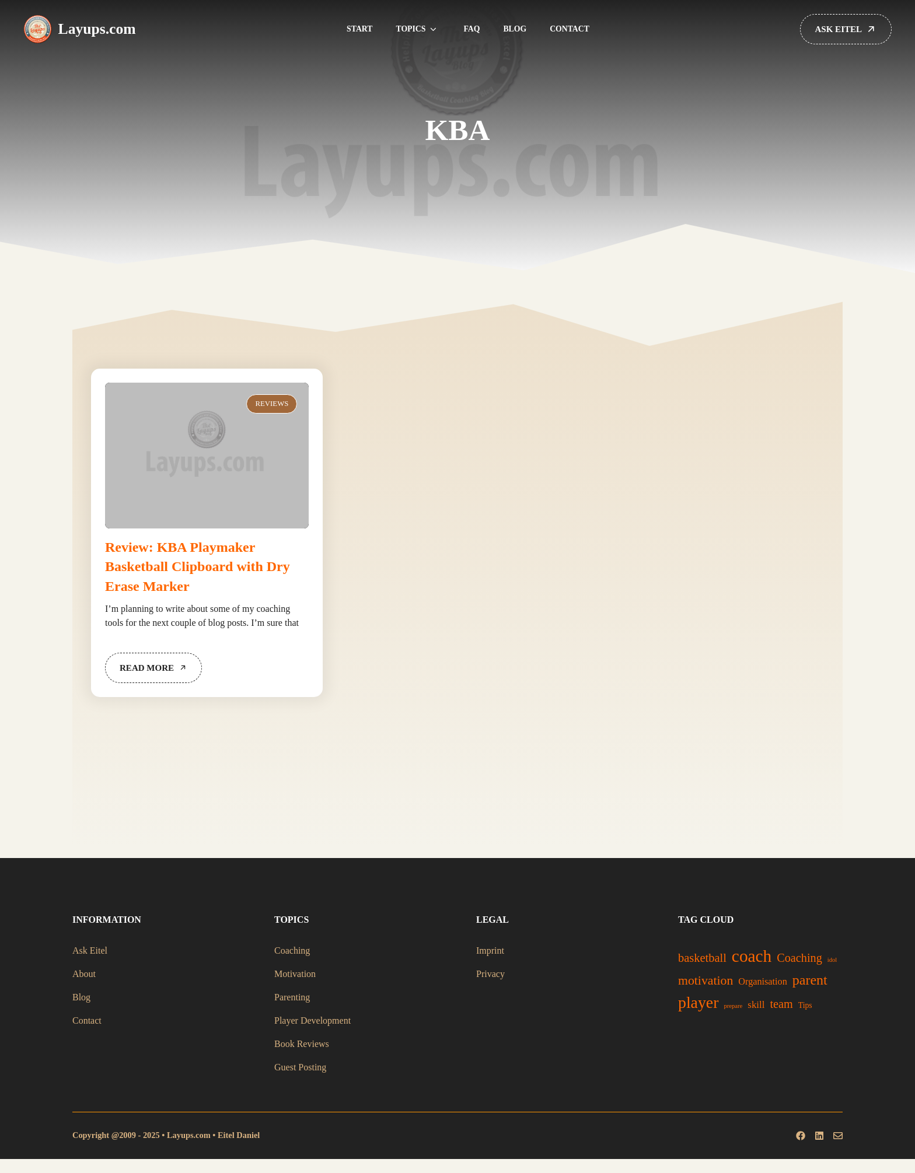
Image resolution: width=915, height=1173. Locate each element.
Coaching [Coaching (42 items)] (799, 957)
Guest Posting (300, 1067)
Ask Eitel (89, 950)
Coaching (292, 950)
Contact (569, 28)
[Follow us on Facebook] (800, 1135)
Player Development (312, 1020)
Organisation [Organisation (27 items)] (762, 981)
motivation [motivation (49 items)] (705, 981)
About (84, 974)
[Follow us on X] (819, 1135)
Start (359, 28)
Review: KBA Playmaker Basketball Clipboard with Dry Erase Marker (197, 567)
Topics (418, 29)
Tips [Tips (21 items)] (805, 1005)
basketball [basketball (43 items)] (702, 957)
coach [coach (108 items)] (751, 956)
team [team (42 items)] (781, 1003)
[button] (432, 29)
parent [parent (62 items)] (809, 980)
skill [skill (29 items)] (756, 1004)
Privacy (490, 974)
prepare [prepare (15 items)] (733, 1006)
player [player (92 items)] (698, 1002)
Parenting (292, 997)
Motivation (295, 974)
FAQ (471, 28)
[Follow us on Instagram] (838, 1135)
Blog (514, 28)
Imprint (490, 950)
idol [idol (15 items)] (832, 960)
